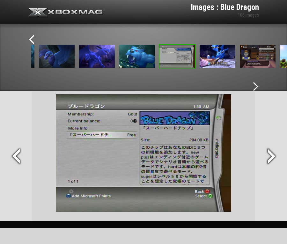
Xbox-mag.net (65, 13)
